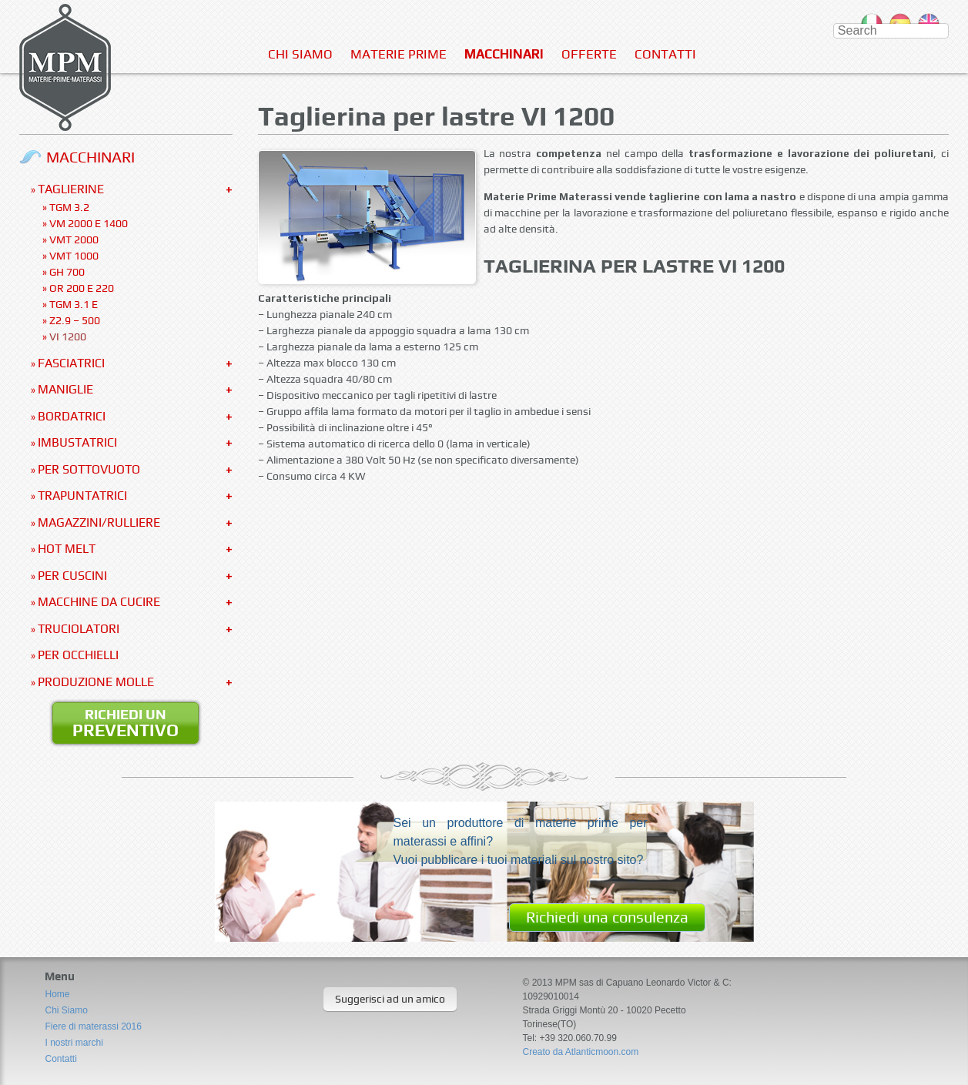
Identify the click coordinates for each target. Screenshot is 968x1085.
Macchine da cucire (99, 601)
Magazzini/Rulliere (99, 522)
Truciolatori (78, 628)
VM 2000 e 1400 (88, 223)
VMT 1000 (74, 255)
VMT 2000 (74, 239)
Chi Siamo (300, 54)
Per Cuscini (72, 575)
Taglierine (71, 189)
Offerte (589, 54)
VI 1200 (67, 336)
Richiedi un (125, 723)
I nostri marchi (73, 1042)
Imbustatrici (77, 442)
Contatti (665, 54)
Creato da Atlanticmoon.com (580, 1051)
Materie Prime (398, 54)
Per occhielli (78, 655)
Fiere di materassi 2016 (93, 1026)
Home (57, 994)
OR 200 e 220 (81, 288)
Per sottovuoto (89, 469)
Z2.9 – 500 (74, 320)
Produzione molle (96, 682)
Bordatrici (72, 416)
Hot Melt (66, 548)
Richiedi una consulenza (607, 917)
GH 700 (67, 272)
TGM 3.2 (69, 207)
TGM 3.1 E (73, 304)
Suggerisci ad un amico (390, 999)
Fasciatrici (71, 363)
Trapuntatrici (82, 495)
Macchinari (504, 54)
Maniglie (65, 389)
